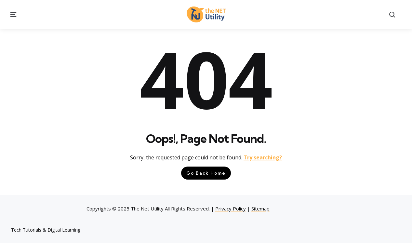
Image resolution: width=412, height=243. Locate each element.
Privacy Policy (230, 208)
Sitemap (260, 208)
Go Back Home (206, 173)
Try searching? (263, 157)
